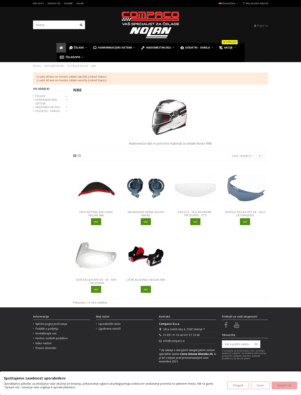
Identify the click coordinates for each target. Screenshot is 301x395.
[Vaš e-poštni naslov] (237, 344)
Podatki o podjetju (46, 328)
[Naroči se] (256, 344)
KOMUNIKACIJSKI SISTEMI (46, 101)
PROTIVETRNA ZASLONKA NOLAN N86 (96, 213)
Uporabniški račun (109, 324)
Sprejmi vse (284, 385)
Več (96, 222)
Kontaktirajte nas (46, 333)
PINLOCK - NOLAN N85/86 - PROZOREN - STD (195, 213)
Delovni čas (54, 3)
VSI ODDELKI (41, 89)
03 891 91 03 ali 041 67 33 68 (181, 335)
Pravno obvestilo (45, 348)
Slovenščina (228, 3)
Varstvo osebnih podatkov (51, 338)
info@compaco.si (174, 341)
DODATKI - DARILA (47, 111)
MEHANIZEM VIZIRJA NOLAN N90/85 (145, 213)
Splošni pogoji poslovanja (51, 324)
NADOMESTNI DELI (47, 107)
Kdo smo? (38, 3)
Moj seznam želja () (255, 3)
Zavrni (260, 385)
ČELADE (40, 96)
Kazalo (80, 3)
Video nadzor (43, 343)
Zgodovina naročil (109, 328)
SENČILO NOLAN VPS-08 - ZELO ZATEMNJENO (245, 213)
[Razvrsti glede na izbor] (242, 156)
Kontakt (68, 3)
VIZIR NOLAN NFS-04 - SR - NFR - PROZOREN (96, 281)
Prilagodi (238, 385)
